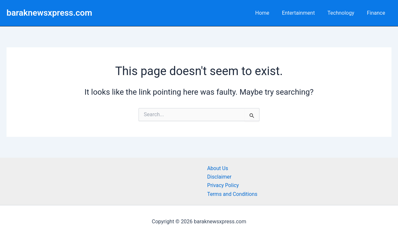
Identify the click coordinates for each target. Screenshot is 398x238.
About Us (217, 168)
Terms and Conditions (232, 194)
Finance (377, 13)
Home (270, 13)
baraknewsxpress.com (49, 13)
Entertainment (303, 13)
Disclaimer (219, 177)
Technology (344, 13)
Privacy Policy (223, 185)
